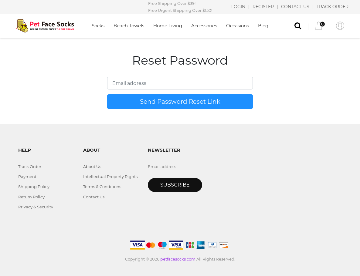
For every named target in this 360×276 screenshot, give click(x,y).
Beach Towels (129, 26)
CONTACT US (295, 6)
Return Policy (31, 196)
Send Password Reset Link (180, 101)
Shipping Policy (33, 186)
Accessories (204, 26)
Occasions (237, 26)
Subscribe (175, 185)
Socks (98, 26)
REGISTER (263, 6)
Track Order (29, 166)
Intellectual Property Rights (110, 176)
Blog (263, 26)
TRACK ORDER (332, 6)
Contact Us (93, 196)
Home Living (167, 26)
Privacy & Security (35, 206)
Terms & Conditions (102, 186)
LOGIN (238, 6)
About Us (92, 166)
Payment (27, 176)
